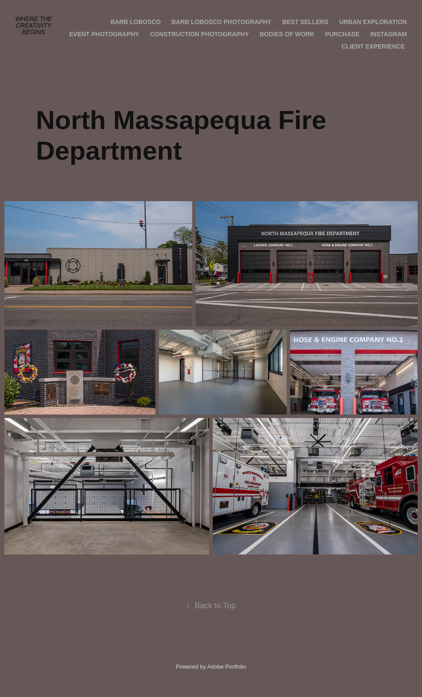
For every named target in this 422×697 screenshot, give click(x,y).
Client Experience (373, 46)
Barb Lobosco (135, 21)
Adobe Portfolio (226, 666)
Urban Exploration (373, 21)
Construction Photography (199, 34)
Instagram (388, 34)
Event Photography (104, 34)
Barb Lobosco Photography (221, 21)
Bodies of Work (287, 34)
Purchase (342, 34)
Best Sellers (305, 21)
